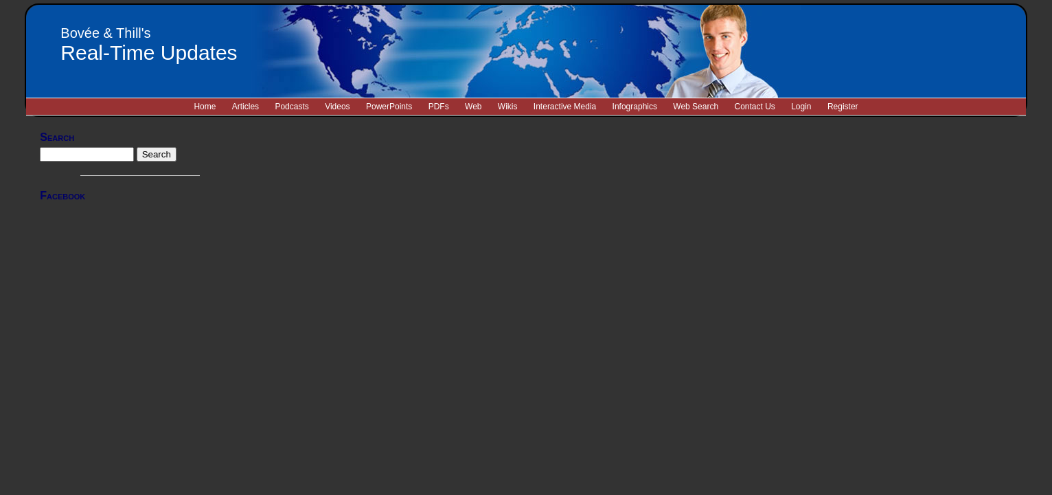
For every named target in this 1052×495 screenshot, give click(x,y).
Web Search (695, 106)
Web (473, 106)
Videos (337, 106)
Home (205, 106)
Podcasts (291, 106)
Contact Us (754, 106)
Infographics (635, 106)
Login (801, 106)
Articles (245, 106)
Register (842, 106)
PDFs (438, 106)
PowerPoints (389, 106)
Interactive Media (565, 106)
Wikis (508, 106)
